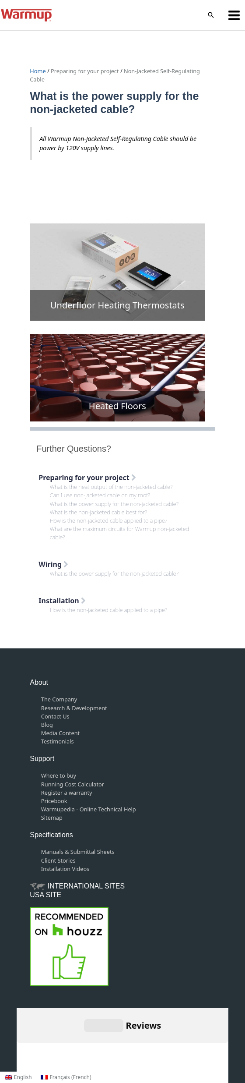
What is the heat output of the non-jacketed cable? (111, 487)
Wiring (53, 564)
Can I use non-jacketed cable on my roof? (100, 495)
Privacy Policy (161, 1040)
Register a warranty (66, 792)
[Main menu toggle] (234, 15)
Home (38, 71)
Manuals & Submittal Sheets (78, 852)
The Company (59, 699)
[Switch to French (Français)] (66, 1077)
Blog (47, 725)
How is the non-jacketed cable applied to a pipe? (108, 520)
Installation (62, 600)
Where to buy (58, 775)
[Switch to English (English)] (18, 1077)
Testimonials (57, 741)
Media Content (60, 733)
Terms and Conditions (105, 1040)
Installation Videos (65, 869)
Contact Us (55, 716)
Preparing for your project (85, 71)
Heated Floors (117, 406)
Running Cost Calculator (72, 784)
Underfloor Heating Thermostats (117, 305)
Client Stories (58, 860)
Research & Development (74, 708)
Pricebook (54, 801)
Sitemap (52, 817)
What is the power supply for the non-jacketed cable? (114, 504)
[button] (211, 15)
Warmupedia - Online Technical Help (88, 809)
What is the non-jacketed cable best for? (98, 512)
